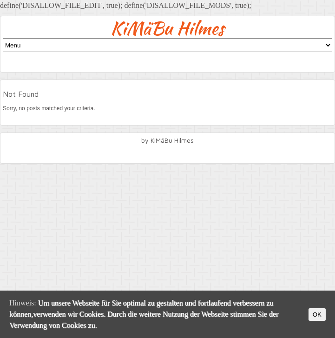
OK (317, 314)
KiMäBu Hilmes (167, 28)
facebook (167, 153)
